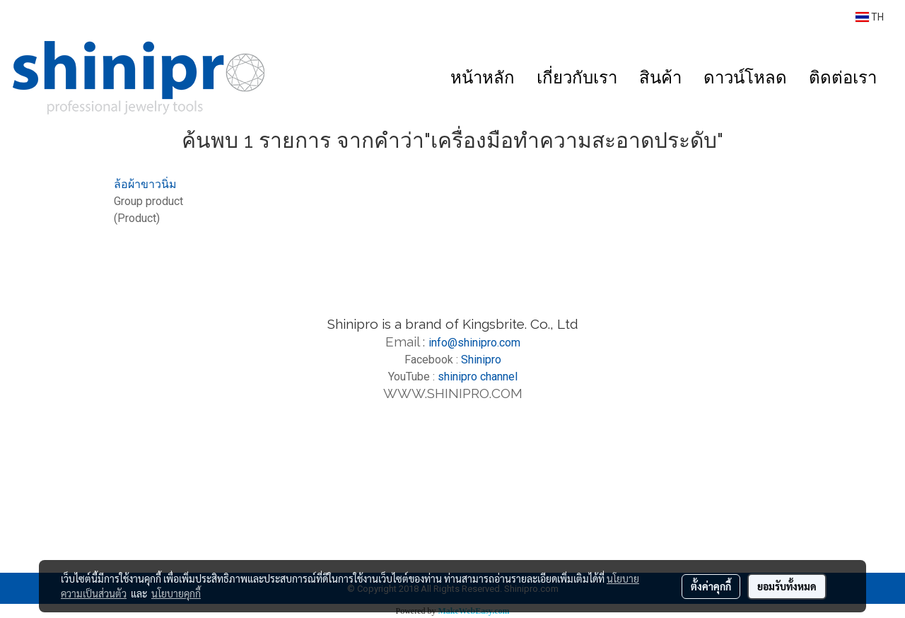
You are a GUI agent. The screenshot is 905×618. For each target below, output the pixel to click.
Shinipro (481, 359)
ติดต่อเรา (843, 77)
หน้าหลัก (482, 77)
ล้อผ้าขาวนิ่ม (145, 184)
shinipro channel (478, 376)
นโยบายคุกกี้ (176, 593)
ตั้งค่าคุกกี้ (711, 586)
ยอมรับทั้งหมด (787, 586)
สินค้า (660, 77)
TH (870, 17)
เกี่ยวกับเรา (577, 77)
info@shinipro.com (474, 342)
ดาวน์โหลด (745, 77)
